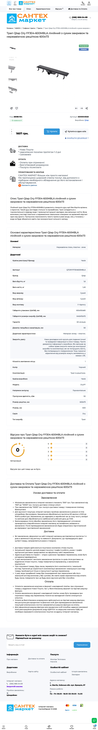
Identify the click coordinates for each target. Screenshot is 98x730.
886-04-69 (16, 684)
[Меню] (15, 3)
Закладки (76, 675)
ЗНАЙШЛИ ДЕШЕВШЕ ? (77, 138)
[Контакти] (83, 3)
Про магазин (12, 659)
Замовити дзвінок (27, 185)
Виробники (12, 672)
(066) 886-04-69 (78, 17)
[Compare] (11, 108)
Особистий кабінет (58, 672)
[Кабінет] (89, 3)
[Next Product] (81, 108)
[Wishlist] (17, 108)
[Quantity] (12, 131)
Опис (28, 9)
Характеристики (43, 9)
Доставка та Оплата (77, 9)
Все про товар (15, 9)
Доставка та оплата (36, 659)
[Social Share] (87, 108)
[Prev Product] (76, 108)
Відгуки (59, 9)
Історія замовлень (79, 672)
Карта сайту (33, 672)
